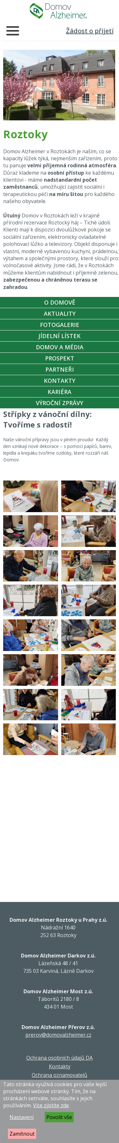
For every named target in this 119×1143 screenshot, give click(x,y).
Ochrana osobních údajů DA (59, 1057)
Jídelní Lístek (59, 336)
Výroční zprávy (59, 403)
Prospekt (59, 358)
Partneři (59, 369)
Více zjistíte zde (51, 1105)
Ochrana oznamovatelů (59, 1075)
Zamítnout (22, 1133)
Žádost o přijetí (90, 30)
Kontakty (59, 380)
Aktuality (60, 313)
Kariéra (59, 392)
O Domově (59, 302)
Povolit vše (59, 1117)
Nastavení (22, 1117)
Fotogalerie (59, 325)
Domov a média (59, 347)
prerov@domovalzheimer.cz (58, 1034)
